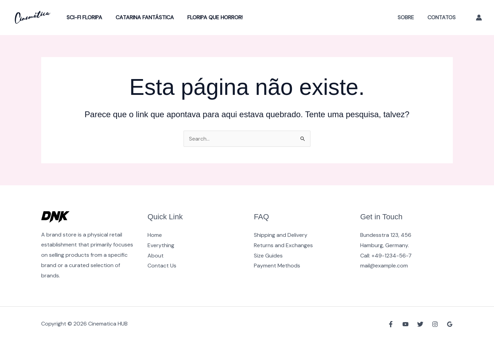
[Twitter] (420, 324)
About (156, 255)
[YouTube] (405, 324)
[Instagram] (435, 324)
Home (155, 235)
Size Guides (268, 255)
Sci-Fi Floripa (83, 17)
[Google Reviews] (450, 324)
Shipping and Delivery (280, 235)
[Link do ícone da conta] (479, 17)
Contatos (442, 17)
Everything (161, 245)
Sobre (409, 17)
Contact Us (162, 265)
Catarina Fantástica (141, 17)
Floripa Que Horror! (209, 17)
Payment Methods (277, 265)
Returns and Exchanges (283, 245)
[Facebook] (391, 324)
